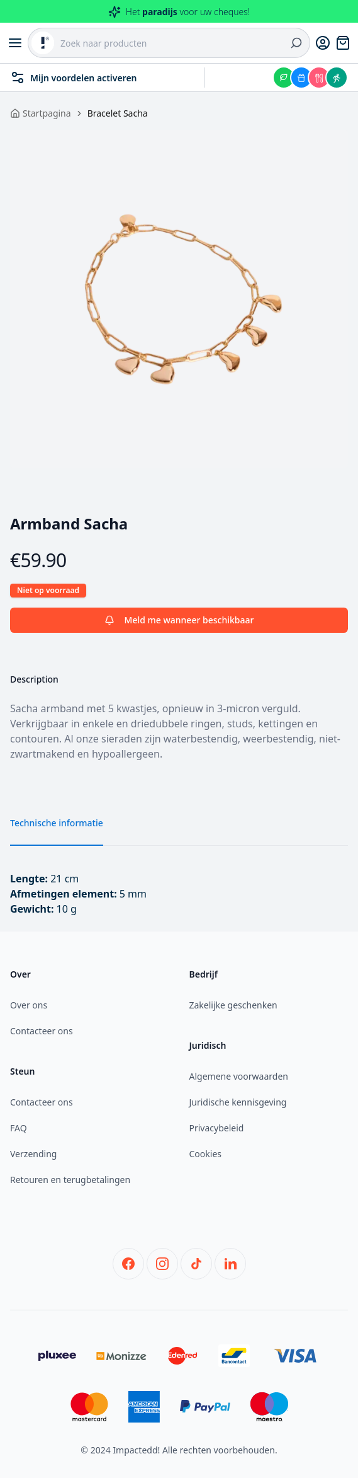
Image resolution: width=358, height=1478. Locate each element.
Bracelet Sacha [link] (117, 113)
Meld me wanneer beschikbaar (179, 620)
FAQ (18, 1128)
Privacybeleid (216, 1128)
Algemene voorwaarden (238, 1076)
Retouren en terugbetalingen (70, 1180)
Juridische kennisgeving (238, 1102)
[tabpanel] (179, 299)
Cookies (205, 1154)
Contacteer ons (41, 1031)
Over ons (28, 1005)
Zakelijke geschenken (233, 1005)
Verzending (33, 1154)
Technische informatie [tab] (56, 823)
